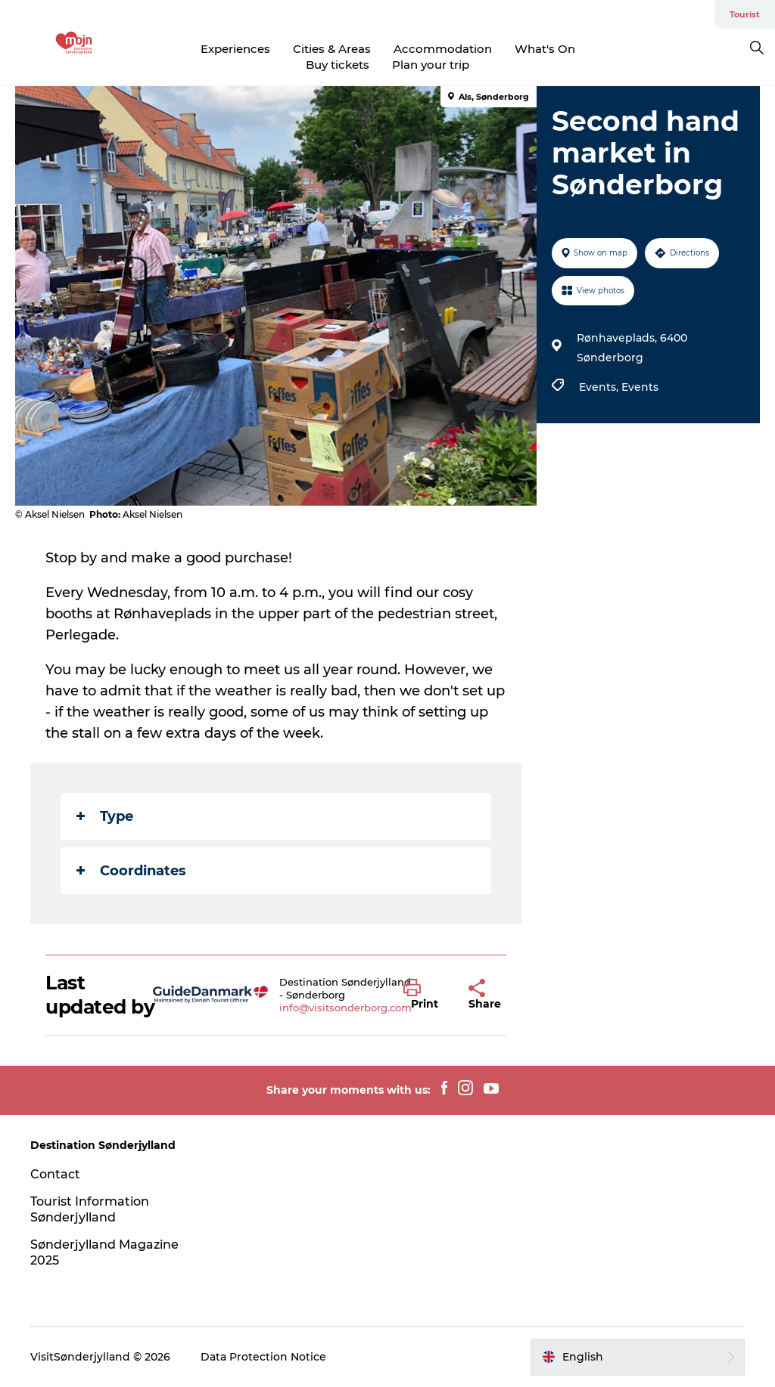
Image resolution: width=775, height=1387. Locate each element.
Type (104, 816)
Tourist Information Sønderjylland (89, 1209)
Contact (55, 1174)
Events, (600, 387)
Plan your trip (430, 64)
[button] (424, 995)
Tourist (745, 14)
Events (639, 387)
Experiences (235, 49)
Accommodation (443, 49)
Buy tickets (337, 64)
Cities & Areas (332, 49)
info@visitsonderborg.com (345, 1008)
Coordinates (131, 870)
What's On (545, 49)
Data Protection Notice (263, 1357)
